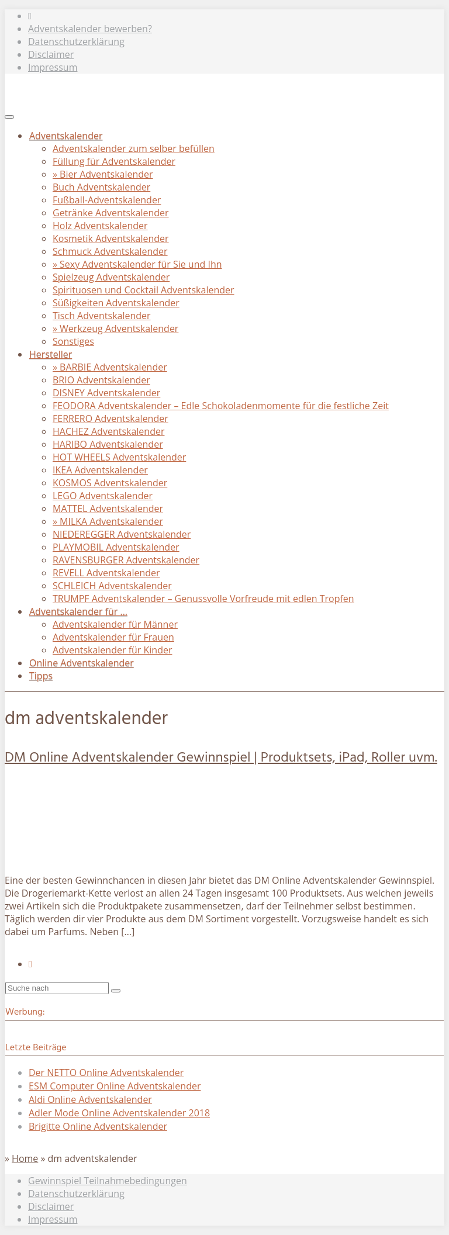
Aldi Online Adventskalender (90, 1099)
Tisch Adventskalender (102, 315)
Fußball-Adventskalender (107, 199)
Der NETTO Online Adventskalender (106, 1072)
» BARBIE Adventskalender (110, 367)
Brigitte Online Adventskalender (98, 1126)
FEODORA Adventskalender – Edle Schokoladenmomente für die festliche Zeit (221, 405)
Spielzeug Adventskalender (111, 277)
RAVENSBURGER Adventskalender (126, 559)
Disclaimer (51, 54)
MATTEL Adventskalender (108, 508)
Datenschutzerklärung (76, 41)
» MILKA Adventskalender (108, 521)
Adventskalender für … (78, 611)
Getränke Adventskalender (111, 212)
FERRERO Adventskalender (110, 418)
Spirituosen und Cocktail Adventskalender (143, 289)
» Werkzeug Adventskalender (115, 328)
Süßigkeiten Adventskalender (116, 302)
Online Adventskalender (81, 662)
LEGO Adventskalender (103, 495)
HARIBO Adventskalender (108, 444)
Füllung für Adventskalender (114, 161)
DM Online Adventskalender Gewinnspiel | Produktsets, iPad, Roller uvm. (221, 758)
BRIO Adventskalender (101, 379)
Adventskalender (65, 135)
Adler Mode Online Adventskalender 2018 (119, 1112)
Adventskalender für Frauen (113, 637)
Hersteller (50, 354)
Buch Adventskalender (101, 187)
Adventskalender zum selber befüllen (134, 148)
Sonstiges (73, 341)
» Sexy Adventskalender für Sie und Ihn (137, 264)
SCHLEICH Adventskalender (112, 585)
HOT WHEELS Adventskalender (119, 457)
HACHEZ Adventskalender (108, 431)
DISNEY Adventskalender (106, 392)
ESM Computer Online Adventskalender (115, 1086)
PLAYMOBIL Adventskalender (116, 547)
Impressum (52, 67)
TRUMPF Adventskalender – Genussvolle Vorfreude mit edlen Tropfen (203, 598)
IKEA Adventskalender (100, 469)
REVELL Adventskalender (106, 572)
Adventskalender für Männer (115, 624)
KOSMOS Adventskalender (110, 482)
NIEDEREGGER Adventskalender (122, 534)
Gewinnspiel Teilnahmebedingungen (107, 1180)
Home (25, 1158)
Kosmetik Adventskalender (111, 238)
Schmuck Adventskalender (110, 251)
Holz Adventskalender (100, 225)
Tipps (41, 675)
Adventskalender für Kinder (112, 650)
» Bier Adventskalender (103, 174)
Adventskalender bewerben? (90, 28)
